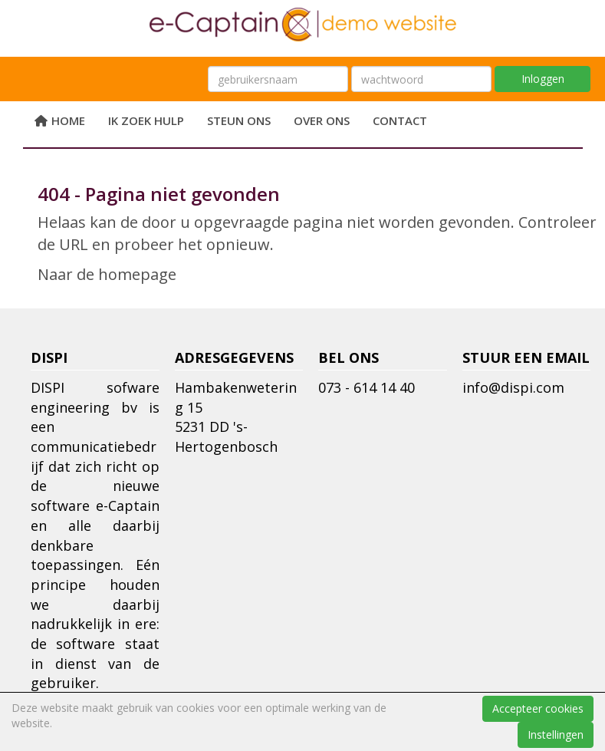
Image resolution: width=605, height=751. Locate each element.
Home (60, 120)
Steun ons (239, 120)
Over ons (322, 120)
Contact (400, 120)
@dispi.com (513, 387)
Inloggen (542, 78)
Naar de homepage (107, 274)
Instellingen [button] (556, 734)
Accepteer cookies (538, 708)
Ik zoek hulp (146, 120)
